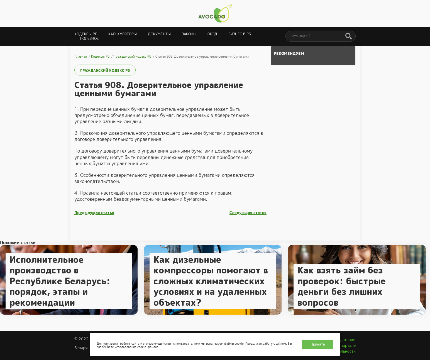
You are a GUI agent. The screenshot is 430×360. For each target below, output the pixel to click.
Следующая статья (248, 212)
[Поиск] (348, 36)
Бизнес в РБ (239, 34)
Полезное (89, 38)
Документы (159, 34)
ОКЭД (212, 34)
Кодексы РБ (85, 34)
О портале (346, 345)
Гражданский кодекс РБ (105, 70)
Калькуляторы (122, 34)
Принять (318, 344)
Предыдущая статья (94, 212)
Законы (189, 34)
